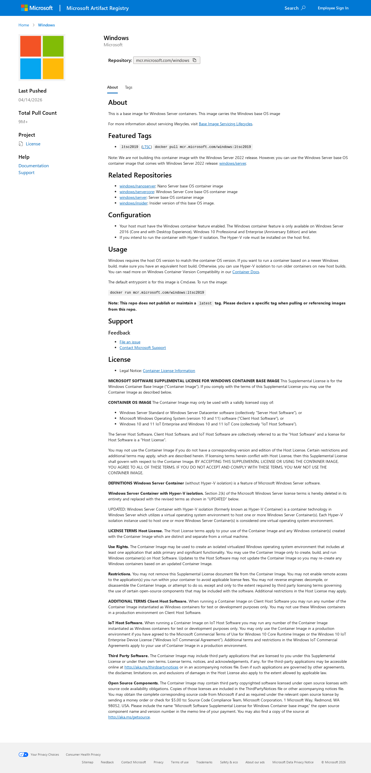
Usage (117, 248)
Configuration (129, 214)
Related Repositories (140, 174)
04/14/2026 (30, 100)
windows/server (232, 163)
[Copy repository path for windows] (194, 60)
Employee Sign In (333, 8)
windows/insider (133, 203)
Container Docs (245, 271)
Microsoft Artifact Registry (97, 8)
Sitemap (87, 762)
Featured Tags (129, 135)
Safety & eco (229, 762)
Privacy (158, 762)
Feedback (107, 762)
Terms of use (180, 762)
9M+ (23, 121)
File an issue (130, 341)
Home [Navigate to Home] (23, 25)
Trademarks (204, 762)
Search (292, 8)
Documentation (33, 165)
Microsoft (113, 44)
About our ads (255, 762)
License (33, 144)
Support (26, 172)
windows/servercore (137, 191)
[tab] (112, 87)
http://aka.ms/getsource (129, 717)
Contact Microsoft (133, 762)
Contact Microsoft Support (143, 347)
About (117, 101)
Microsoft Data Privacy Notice (293, 762)
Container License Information (169, 370)
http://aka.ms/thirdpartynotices (151, 667)
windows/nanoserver (137, 186)
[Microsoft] (36, 7)
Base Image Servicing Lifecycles (225, 123)
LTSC (146, 146)
